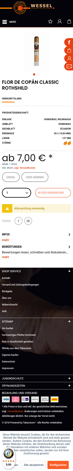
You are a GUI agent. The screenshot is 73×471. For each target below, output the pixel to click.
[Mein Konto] (60, 21)
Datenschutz (8, 361)
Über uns (6, 298)
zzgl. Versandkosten (24, 168)
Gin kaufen (7, 328)
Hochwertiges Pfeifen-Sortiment (19, 335)
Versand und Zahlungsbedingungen (20, 284)
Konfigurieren (58, 464)
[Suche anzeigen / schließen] (41, 21)
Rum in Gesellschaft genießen (17, 341)
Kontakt (6, 278)
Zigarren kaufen (10, 355)
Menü (9, 21)
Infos (6, 234)
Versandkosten (15, 411)
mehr (5, 240)
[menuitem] (9, 21)
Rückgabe (7, 291)
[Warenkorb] (69, 21)
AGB (4, 311)
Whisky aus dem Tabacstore (16, 348)
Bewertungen (12, 246)
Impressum (8, 368)
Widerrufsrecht (10, 304)
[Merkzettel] (50, 21)
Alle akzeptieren (34, 464)
